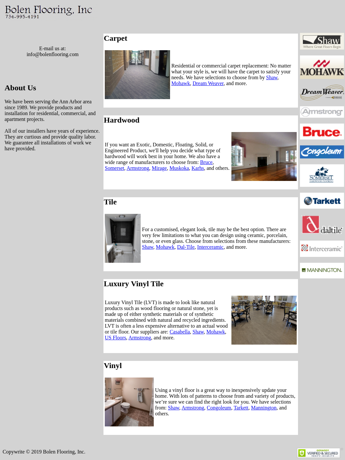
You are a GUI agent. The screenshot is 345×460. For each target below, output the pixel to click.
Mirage (159, 168)
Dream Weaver (208, 83)
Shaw (271, 77)
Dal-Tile (186, 247)
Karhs (198, 168)
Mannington (263, 407)
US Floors (115, 337)
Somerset (114, 168)
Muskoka (179, 168)
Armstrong (138, 168)
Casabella (180, 331)
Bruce (206, 162)
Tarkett (241, 407)
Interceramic (210, 247)
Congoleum (219, 407)
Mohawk (180, 83)
